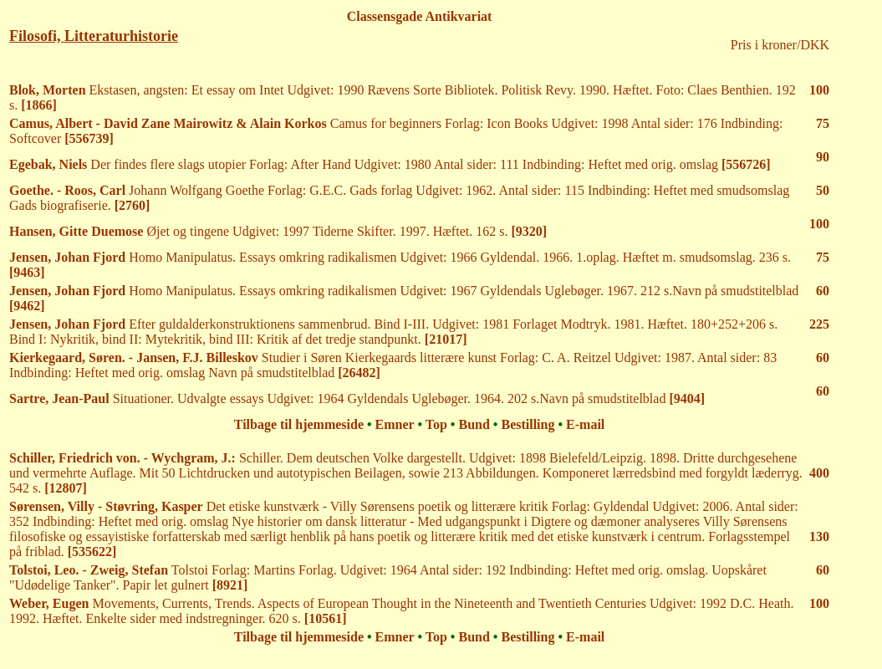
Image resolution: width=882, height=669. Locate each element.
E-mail (585, 424)
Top (436, 424)
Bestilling (527, 424)
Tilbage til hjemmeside (299, 424)
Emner (395, 424)
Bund (473, 424)
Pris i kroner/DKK (780, 45)
